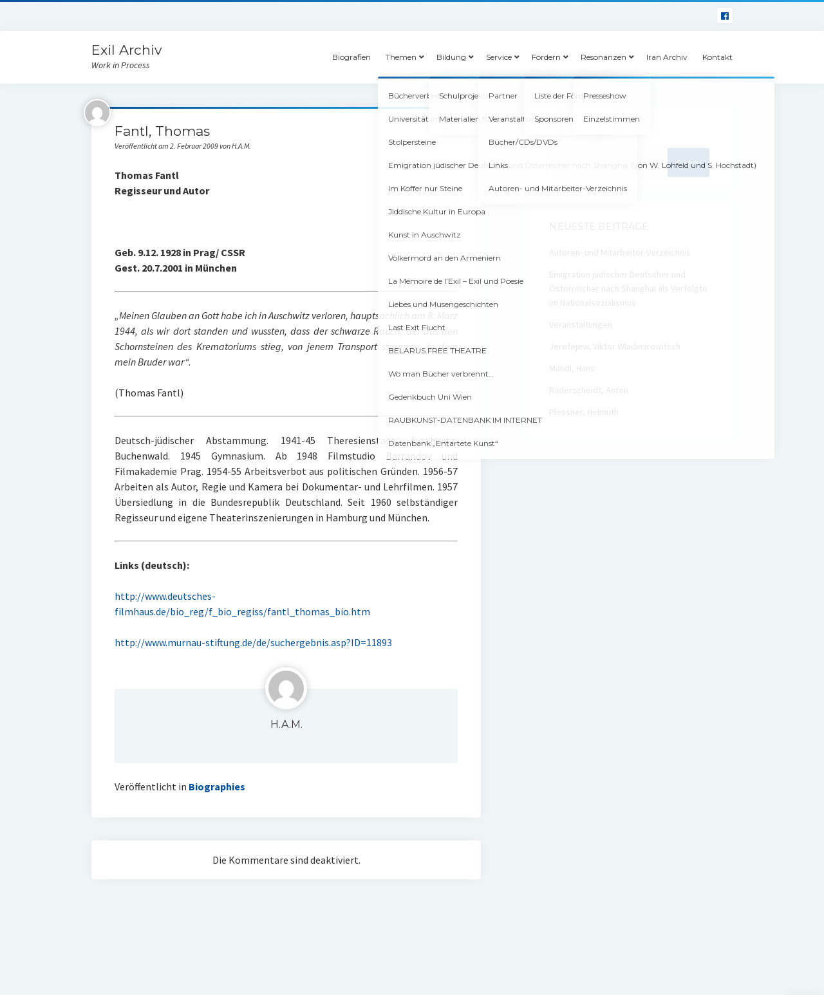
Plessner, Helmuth (584, 412)
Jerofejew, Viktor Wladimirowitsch (614, 346)
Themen (401, 57)
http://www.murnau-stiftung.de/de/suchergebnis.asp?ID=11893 (253, 642)
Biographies (217, 786)
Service (499, 57)
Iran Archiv (667, 57)
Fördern (546, 57)
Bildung (451, 57)
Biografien (351, 57)
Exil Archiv (126, 50)
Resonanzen (603, 57)
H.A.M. (286, 724)
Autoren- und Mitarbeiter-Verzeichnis (620, 252)
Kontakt (717, 57)
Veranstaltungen (580, 324)
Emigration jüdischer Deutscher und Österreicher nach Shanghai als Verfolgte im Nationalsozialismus (628, 288)
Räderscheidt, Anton (588, 390)
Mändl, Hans (572, 368)
